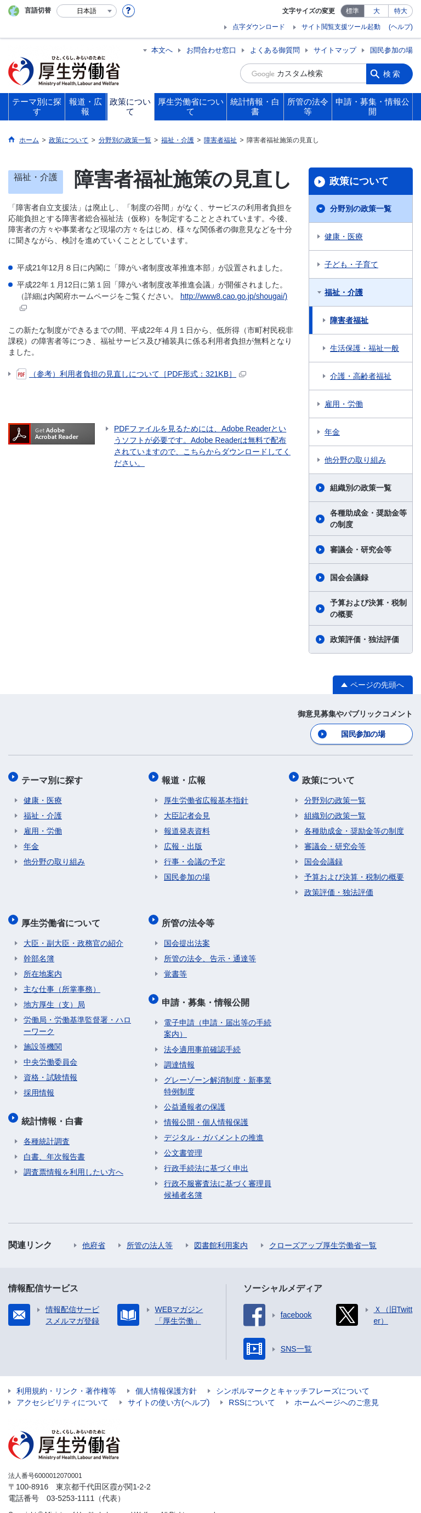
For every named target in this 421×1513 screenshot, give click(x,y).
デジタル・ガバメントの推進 (214, 1121)
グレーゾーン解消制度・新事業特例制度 (217, 1070)
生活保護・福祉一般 (364, 348)
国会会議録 (349, 577)
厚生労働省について (63, 914)
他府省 (93, 1229)
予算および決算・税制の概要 (368, 608)
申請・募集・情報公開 (208, 988)
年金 (332, 432)
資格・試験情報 (50, 1066)
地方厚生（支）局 (54, 993)
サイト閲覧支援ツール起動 (340, 27)
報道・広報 (186, 776)
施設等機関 (43, 1035)
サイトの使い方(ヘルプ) (168, 1386)
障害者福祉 (349, 320)
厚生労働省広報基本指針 (206, 794)
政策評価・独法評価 (364, 639)
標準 (352, 11)
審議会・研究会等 (360, 549)
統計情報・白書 (54, 1107)
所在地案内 (43, 962)
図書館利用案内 (221, 1229)
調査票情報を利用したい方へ (73, 1156)
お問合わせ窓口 (211, 50)
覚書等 (175, 962)
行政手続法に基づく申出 (206, 1152)
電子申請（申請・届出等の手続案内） (217, 1012)
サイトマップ (335, 50)
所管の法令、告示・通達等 (210, 947)
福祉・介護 (344, 292)
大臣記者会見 (187, 809)
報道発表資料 (187, 825)
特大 (400, 11)
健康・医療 (344, 236)
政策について (359, 181)
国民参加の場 (391, 50)
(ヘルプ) (401, 27)
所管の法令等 (190, 914)
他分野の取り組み (355, 459)
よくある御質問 (275, 50)
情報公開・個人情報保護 (206, 1106)
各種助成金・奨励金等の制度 (368, 519)
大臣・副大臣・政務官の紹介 (73, 932)
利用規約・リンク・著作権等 (66, 1375)
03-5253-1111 (70, 1482)
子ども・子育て (351, 264)
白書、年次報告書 (54, 1140)
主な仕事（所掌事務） (62, 978)
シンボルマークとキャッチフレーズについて (292, 1375)
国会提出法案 (187, 932)
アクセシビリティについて (62, 1386)
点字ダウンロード (258, 27)
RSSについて (252, 1386)
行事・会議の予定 (194, 855)
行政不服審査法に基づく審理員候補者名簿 (217, 1173)
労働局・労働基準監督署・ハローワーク (77, 1014)
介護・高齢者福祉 (360, 376)
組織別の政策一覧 (360, 487)
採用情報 (39, 1081)
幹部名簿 (39, 947)
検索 (392, 73)
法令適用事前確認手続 (202, 1033)
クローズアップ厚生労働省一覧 (323, 1229)
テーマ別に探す (54, 776)
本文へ (162, 50)
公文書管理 (183, 1137)
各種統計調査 (47, 1125)
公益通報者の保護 (194, 1091)
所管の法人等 (150, 1229)
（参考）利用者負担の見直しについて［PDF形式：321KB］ (131, 373)
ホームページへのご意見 (336, 1386)
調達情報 (179, 1048)
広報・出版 (183, 840)
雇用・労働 (344, 404)
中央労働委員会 (50, 1051)
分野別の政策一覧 (360, 208)
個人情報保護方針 (166, 1375)
